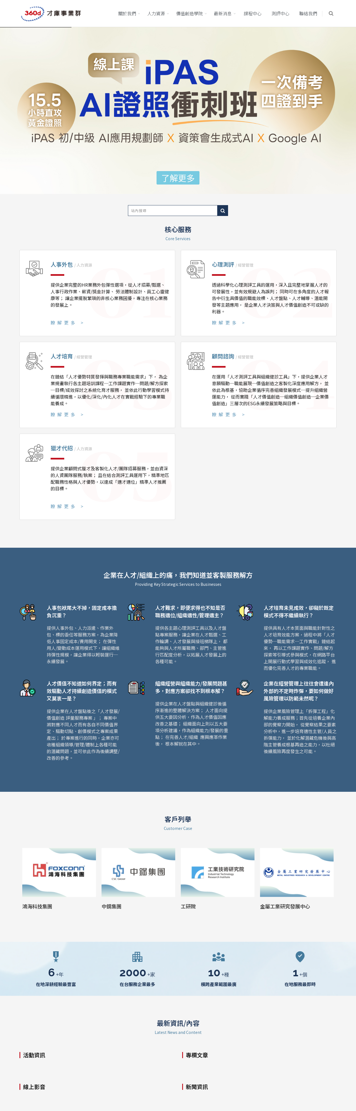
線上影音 (34, 1087)
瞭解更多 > (68, 322)
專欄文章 (197, 1055)
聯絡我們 (308, 13)
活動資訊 (34, 1055)
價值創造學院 (189, 13)
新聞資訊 (197, 1087)
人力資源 (156, 13)
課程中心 (252, 13)
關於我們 (127, 13)
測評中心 (280, 13)
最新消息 (223, 13)
